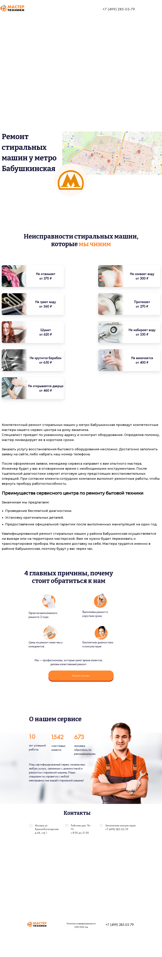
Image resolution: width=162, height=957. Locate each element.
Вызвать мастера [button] (81, 675)
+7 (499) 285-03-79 (119, 9)
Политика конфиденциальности (68, 923)
